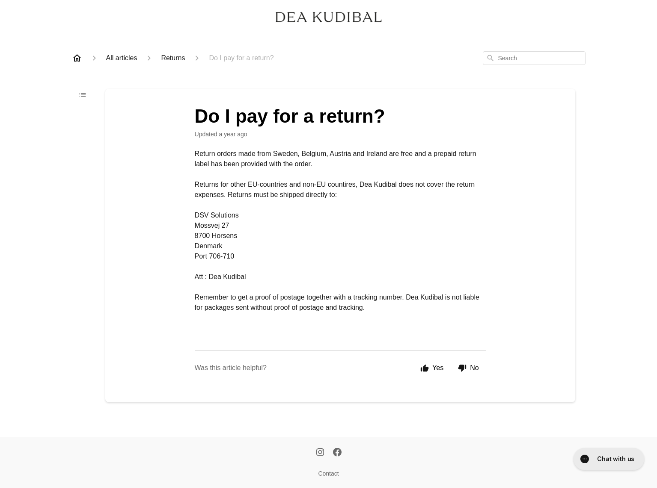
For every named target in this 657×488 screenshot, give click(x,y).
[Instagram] (320, 453)
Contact (328, 473)
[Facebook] (337, 453)
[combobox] (534, 58)
